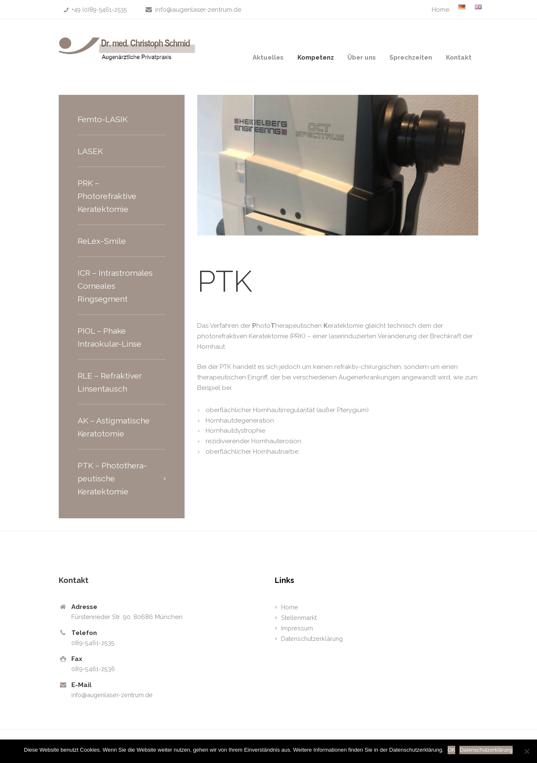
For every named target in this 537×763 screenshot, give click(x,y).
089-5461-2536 (93, 669)
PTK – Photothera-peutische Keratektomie (114, 478)
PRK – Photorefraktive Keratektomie (108, 196)
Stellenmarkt (299, 618)
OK (452, 750)
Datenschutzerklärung (314, 639)
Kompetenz (315, 57)
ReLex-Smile (103, 241)
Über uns (361, 57)
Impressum (297, 628)
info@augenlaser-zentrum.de (198, 9)
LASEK (91, 151)
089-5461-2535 (93, 643)
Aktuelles (268, 57)
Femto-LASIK (104, 119)
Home (440, 9)
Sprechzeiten (410, 57)
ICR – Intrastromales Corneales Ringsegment (117, 286)
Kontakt (459, 57)
